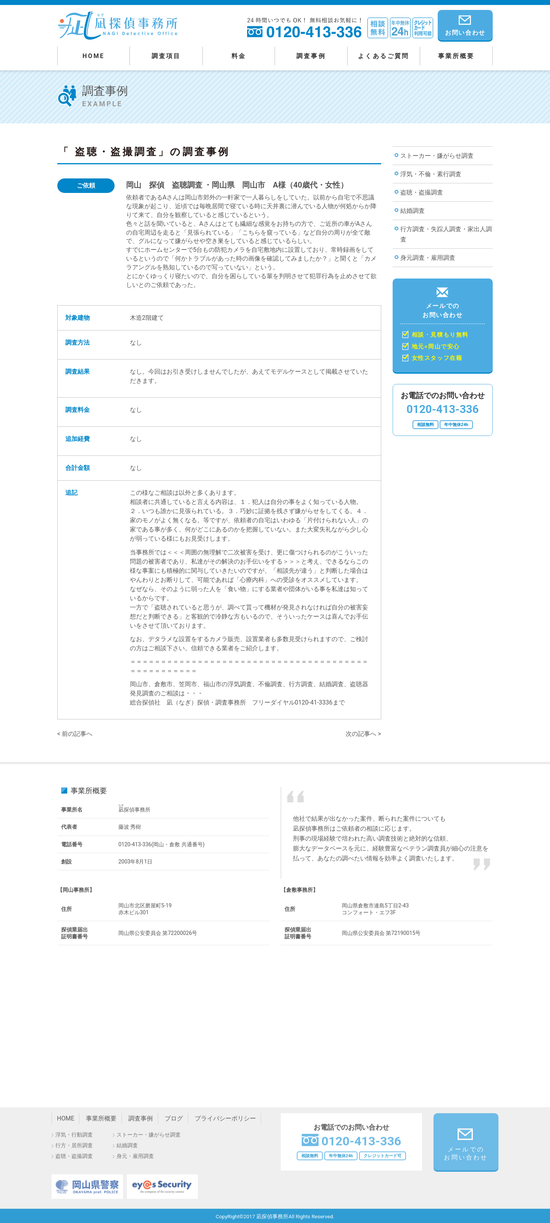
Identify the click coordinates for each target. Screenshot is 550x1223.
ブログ (174, 1121)
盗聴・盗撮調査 (421, 192)
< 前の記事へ (74, 733)
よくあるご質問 (383, 56)
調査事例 (311, 56)
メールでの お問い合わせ (442, 325)
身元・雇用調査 (135, 1159)
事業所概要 (456, 56)
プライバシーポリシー (225, 1121)
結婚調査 (412, 210)
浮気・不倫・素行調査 (430, 174)
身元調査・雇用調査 (427, 257)
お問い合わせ (465, 24)
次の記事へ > (363, 733)
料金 (238, 56)
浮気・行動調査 (74, 1138)
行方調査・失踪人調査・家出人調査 (446, 234)
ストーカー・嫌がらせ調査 (437, 155)
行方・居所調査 (74, 1148)
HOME (93, 56)
